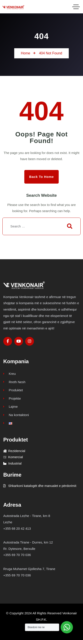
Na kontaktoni (16, 415)
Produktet (13, 390)
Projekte (12, 398)
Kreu (9, 373)
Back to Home (41, 177)
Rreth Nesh (14, 382)
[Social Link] (7, 341)
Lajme (10, 406)
